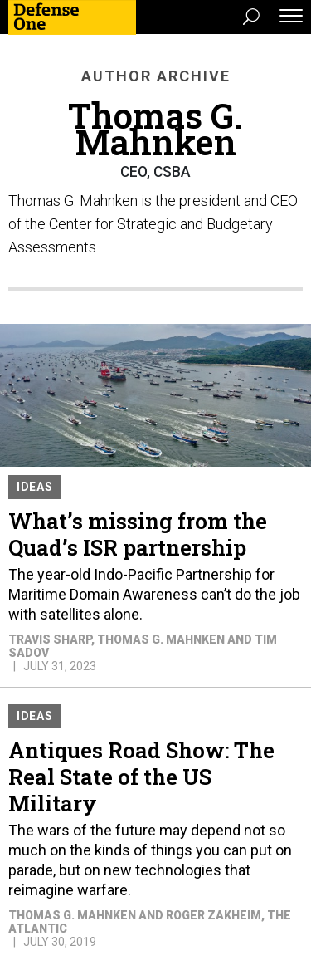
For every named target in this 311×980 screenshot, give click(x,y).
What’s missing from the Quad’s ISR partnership (137, 534)
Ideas (35, 486)
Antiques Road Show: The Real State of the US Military (141, 776)
